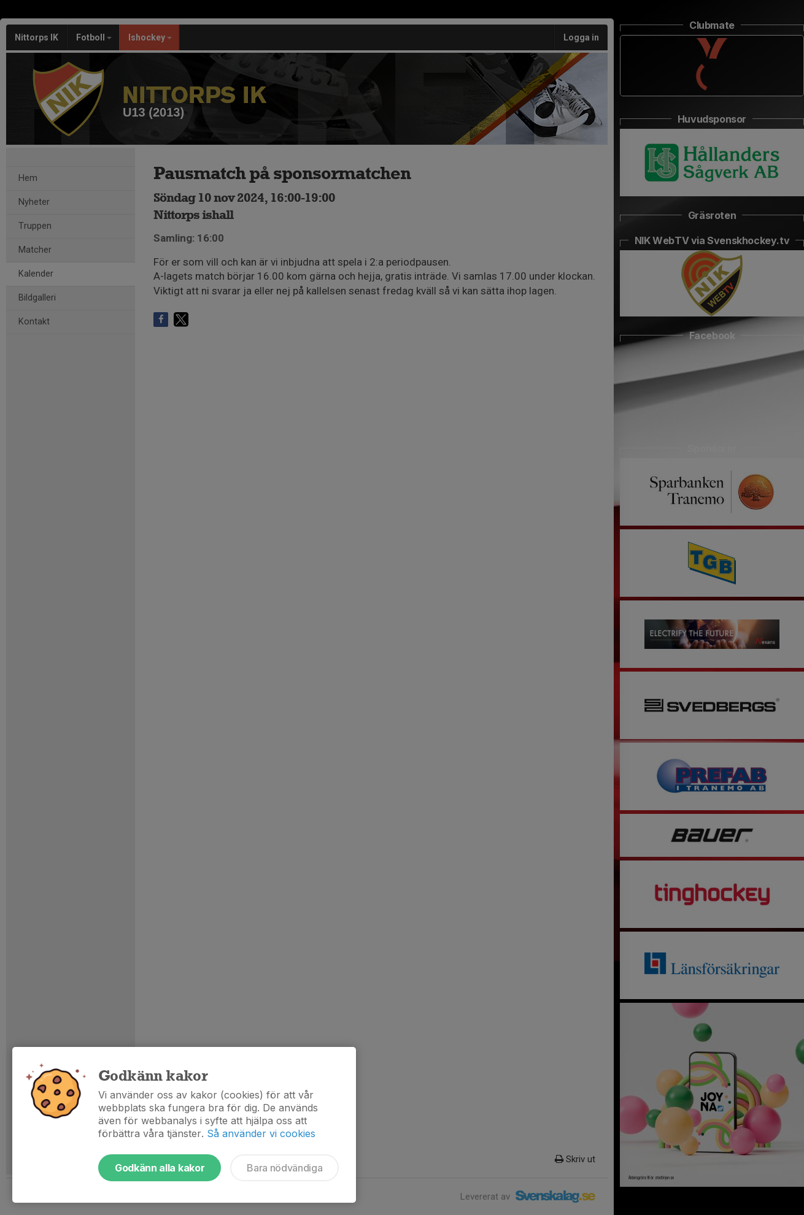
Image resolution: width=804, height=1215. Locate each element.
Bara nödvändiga (284, 1168)
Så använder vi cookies (261, 1133)
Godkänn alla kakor (159, 1168)
